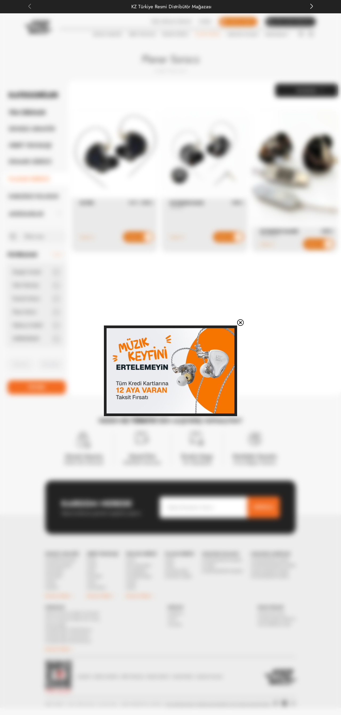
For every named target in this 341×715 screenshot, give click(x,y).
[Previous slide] (30, 6)
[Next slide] (311, 6)
